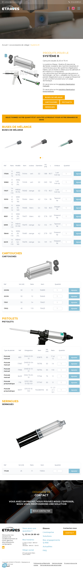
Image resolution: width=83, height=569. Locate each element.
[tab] (11, 547)
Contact (70, 533)
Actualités (47, 547)
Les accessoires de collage (19, 45)
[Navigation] (79, 8)
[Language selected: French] (71, 8)
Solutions (47, 536)
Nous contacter (41, 511)
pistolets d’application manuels (59, 85)
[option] (73, 8)
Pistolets (68, 102)
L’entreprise (48, 532)
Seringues (50, 107)
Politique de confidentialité (42, 563)
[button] (40, 158)
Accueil (5, 45)
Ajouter (74, 290)
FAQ (45, 550)
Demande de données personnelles (50, 565)
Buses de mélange (54, 97)
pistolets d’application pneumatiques (59, 90)
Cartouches (51, 102)
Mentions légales (57, 563)
